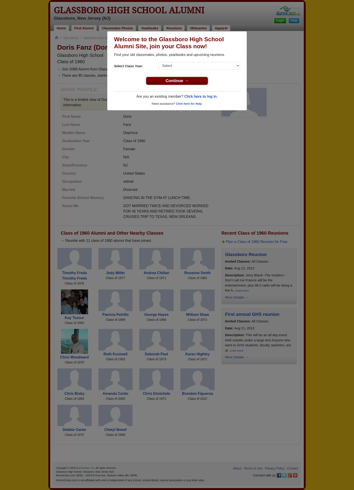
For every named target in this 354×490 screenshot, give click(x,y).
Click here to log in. (201, 96)
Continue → (177, 81)
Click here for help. (189, 103)
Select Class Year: (128, 66)
